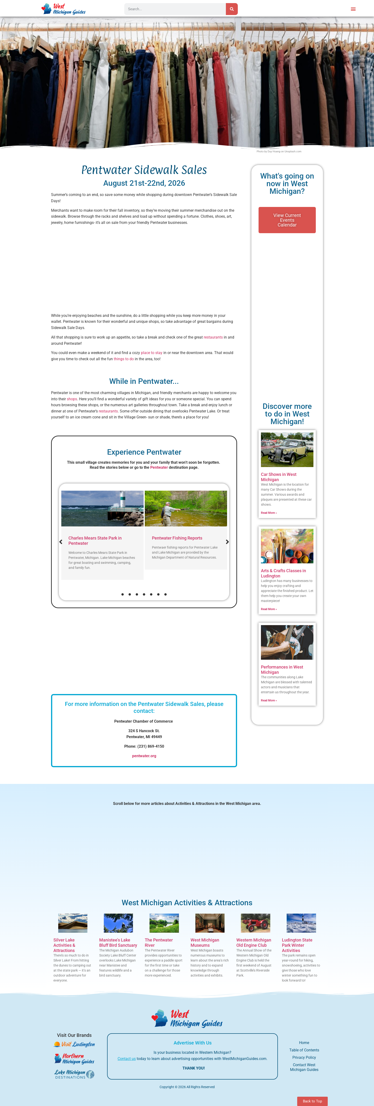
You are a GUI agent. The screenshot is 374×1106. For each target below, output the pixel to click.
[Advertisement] (144, 270)
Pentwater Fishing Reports (177, 537)
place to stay (151, 352)
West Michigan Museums (205, 942)
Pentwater (159, 467)
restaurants (213, 337)
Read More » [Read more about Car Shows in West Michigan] (269, 512)
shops (72, 399)
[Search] (232, 9)
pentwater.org (144, 756)
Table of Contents (304, 1050)
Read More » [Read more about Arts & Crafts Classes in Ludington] (269, 609)
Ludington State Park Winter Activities (297, 945)
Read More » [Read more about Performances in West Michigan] (269, 700)
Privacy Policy (304, 1057)
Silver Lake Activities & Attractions (64, 945)
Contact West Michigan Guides (304, 1067)
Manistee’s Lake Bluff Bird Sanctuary (118, 942)
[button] (353, 9)
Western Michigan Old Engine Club (253, 942)
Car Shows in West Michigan (278, 477)
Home (304, 1042)
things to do (124, 359)
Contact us (127, 1058)
